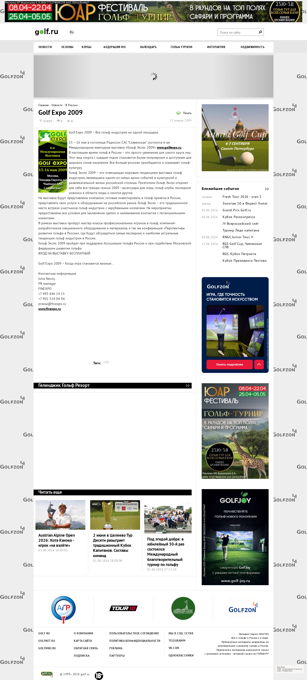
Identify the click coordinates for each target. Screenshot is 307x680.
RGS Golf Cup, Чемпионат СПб (242, 246)
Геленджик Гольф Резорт (187, 386)
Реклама (116, 648)
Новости (45, 47)
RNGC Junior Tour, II (238, 237)
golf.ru (46, 674)
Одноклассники (181, 655)
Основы (67, 47)
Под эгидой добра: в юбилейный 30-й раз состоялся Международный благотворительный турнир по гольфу (165, 552)
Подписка (81, 656)
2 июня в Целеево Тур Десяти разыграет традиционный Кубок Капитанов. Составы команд (112, 546)
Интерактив (216, 47)
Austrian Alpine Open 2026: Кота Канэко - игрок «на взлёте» (56, 540)
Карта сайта (83, 641)
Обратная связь (86, 648)
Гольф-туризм (181, 47)
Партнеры (117, 656)
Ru (71, 32)
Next (243, 76)
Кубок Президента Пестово (245, 261)
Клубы (87, 47)
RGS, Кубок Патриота (239, 254)
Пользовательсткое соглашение (124, 633)
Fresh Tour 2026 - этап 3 (242, 197)
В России (71, 105)
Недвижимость (253, 47)
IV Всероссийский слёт (241, 224)
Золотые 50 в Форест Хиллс (245, 204)
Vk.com (174, 648)
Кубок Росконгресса (239, 217)
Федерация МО (114, 47)
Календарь (148, 47)
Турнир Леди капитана (241, 230)
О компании (83, 633)
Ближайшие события (264, 189)
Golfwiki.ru (47, 648)
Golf (46, 32)
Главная (43, 105)
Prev (64, 76)
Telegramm (177, 640)
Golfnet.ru (46, 641)
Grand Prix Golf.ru (237, 210)
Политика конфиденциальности (124, 641)
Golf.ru (44, 633)
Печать (187, 113)
